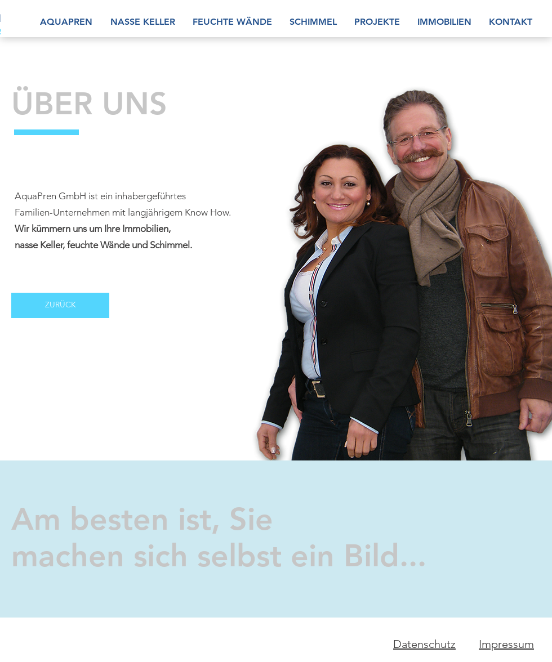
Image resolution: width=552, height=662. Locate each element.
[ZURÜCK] (60, 305)
